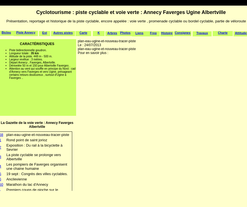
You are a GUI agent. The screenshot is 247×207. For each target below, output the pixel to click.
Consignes (182, 32)
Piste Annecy (25, 32)
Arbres (112, 33)
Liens (139, 33)
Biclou (6, 32)
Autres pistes (63, 32)
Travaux (202, 33)
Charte (223, 32)
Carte (83, 32)
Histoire (167, 33)
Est (44, 32)
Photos (125, 32)
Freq (153, 33)
